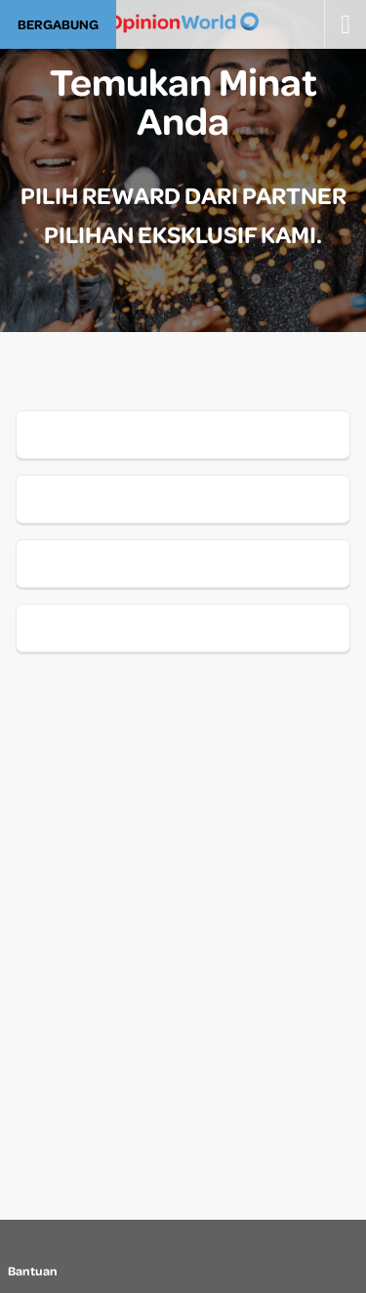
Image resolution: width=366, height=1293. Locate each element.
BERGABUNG (58, 24)
